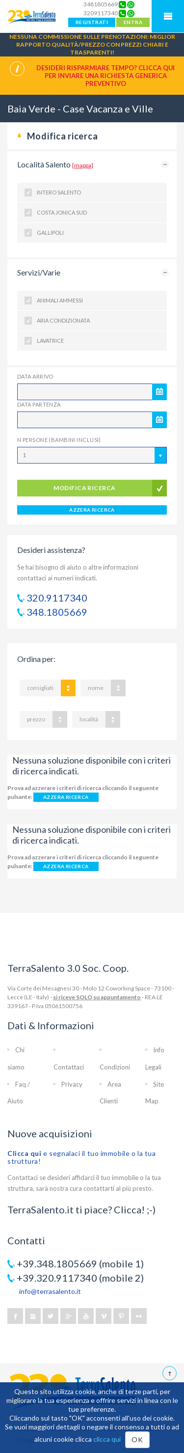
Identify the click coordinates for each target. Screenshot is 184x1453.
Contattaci (68, 1067)
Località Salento (55, 164)
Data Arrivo (35, 376)
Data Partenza (39, 404)
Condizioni (115, 1067)
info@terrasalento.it (50, 1291)
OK (137, 1439)
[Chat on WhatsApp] (130, 4)
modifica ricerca (84, 488)
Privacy (71, 1084)
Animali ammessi (60, 300)
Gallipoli (50, 232)
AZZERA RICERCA (92, 510)
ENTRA (133, 22)
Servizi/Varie (38, 272)
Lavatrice (50, 340)
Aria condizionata (63, 320)
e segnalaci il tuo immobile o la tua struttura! (81, 1157)
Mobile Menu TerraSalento (168, 16)
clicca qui (107, 1439)
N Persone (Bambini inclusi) (59, 440)
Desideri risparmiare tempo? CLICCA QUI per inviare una (105, 75)
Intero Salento (59, 192)
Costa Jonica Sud (62, 212)
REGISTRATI (92, 22)
